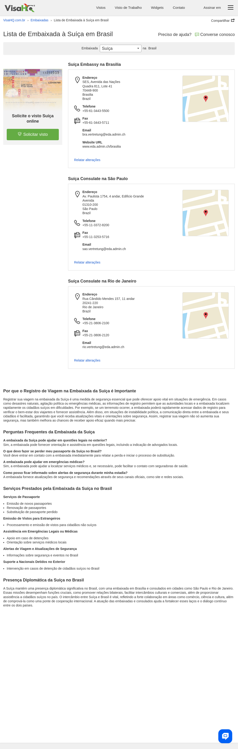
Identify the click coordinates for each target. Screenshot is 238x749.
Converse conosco (215, 34)
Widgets (157, 8)
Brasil (148, 48)
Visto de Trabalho (128, 8)
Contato (179, 8)
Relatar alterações (87, 160)
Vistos (101, 8)
